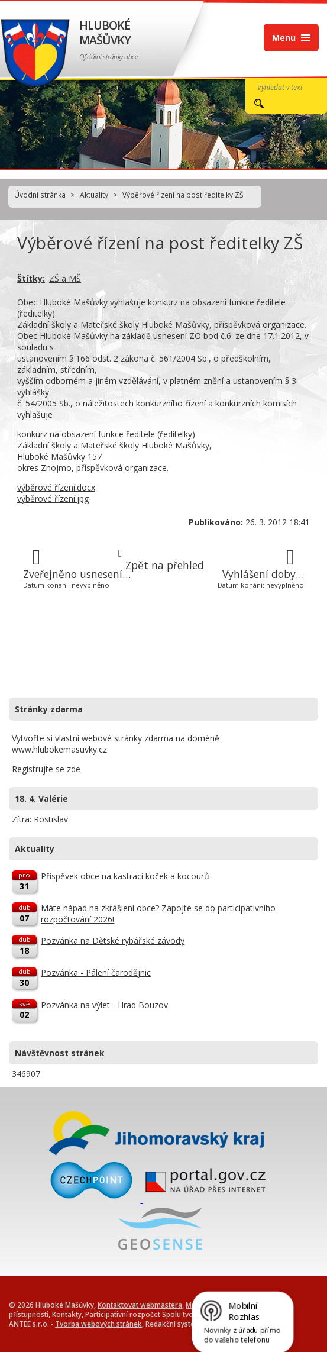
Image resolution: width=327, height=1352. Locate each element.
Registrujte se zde (46, 769)
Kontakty (67, 1314)
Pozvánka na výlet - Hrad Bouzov (104, 1005)
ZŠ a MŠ (65, 278)
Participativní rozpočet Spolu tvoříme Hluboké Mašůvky (177, 1314)
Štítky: (31, 278)
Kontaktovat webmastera (140, 1304)
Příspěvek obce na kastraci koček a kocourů (125, 876)
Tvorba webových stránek (98, 1323)
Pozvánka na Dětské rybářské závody (112, 940)
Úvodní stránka (40, 194)
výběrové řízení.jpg (53, 498)
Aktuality (94, 194)
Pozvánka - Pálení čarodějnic (96, 972)
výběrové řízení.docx (56, 487)
